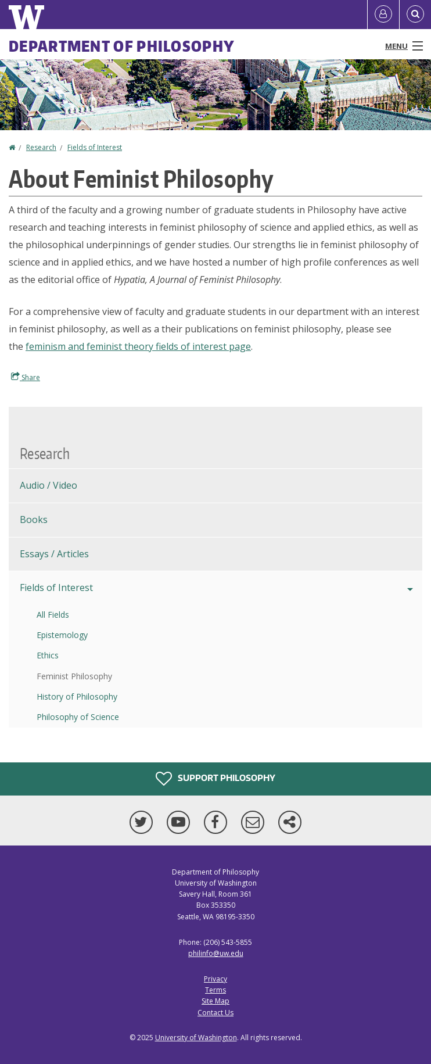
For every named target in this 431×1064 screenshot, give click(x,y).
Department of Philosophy (122, 45)
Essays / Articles (54, 553)
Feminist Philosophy (74, 676)
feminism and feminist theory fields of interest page (138, 346)
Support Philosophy (215, 779)
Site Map (215, 1001)
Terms (215, 990)
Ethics (48, 655)
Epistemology (62, 634)
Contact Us (215, 1013)
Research (41, 147)
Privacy (215, 979)
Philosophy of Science (78, 716)
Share (25, 377)
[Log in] (383, 14)
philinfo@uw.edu (215, 953)
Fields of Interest (94, 147)
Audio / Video (48, 485)
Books (34, 519)
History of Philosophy (77, 696)
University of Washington (196, 1037)
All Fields (53, 614)
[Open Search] (415, 14)
